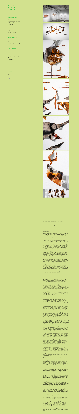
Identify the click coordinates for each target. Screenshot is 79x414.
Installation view (12, 48)
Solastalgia (10, 24)
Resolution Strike (11, 45)
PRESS (9, 68)
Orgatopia (10, 41)
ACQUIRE (10, 71)
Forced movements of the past (14, 43)
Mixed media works (12, 37)
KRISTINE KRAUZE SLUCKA (12, 7)
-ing (9, 30)
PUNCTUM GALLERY (47, 229)
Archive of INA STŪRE (12, 32)
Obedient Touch (11, 28)
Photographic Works (13, 17)
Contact (10, 74)
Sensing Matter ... (11, 19)
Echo (9, 34)
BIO (9, 65)
